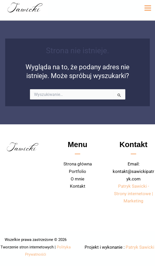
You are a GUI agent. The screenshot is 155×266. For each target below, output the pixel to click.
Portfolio (77, 171)
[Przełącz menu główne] (148, 8)
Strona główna (77, 163)
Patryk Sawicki (140, 247)
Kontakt (77, 186)
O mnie (77, 178)
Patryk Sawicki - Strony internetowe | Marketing (133, 193)
